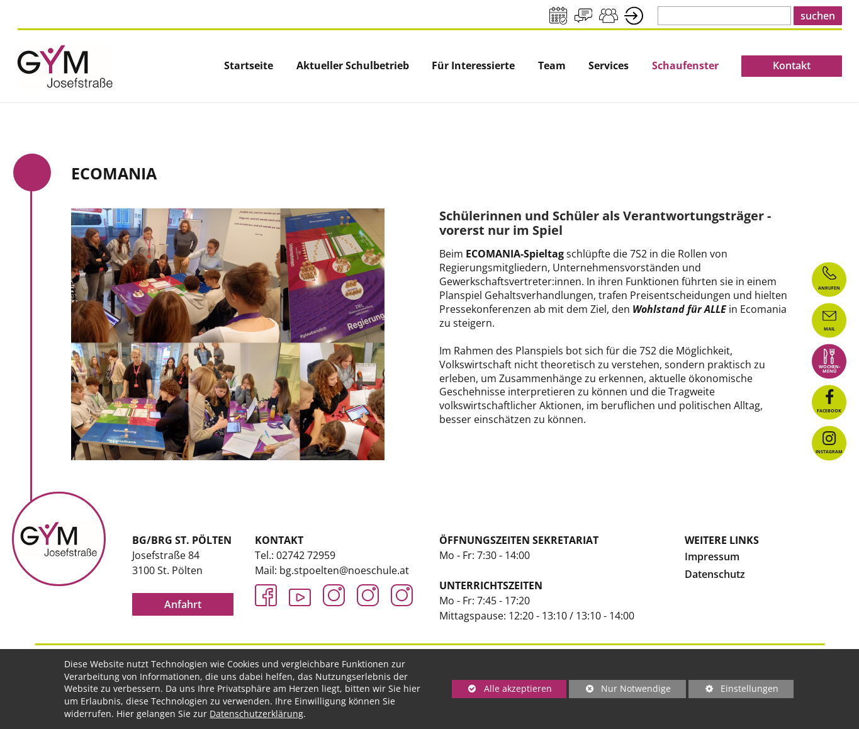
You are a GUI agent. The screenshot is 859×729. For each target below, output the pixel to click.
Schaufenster (685, 65)
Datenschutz (715, 574)
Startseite (248, 65)
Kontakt (792, 65)
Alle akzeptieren (502, 688)
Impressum (712, 556)
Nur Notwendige (620, 690)
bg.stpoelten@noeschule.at (344, 570)
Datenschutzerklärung (256, 714)
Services (608, 65)
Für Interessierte (473, 65)
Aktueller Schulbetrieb (352, 65)
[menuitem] (248, 66)
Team (552, 65)
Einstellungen (733, 690)
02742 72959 (305, 555)
